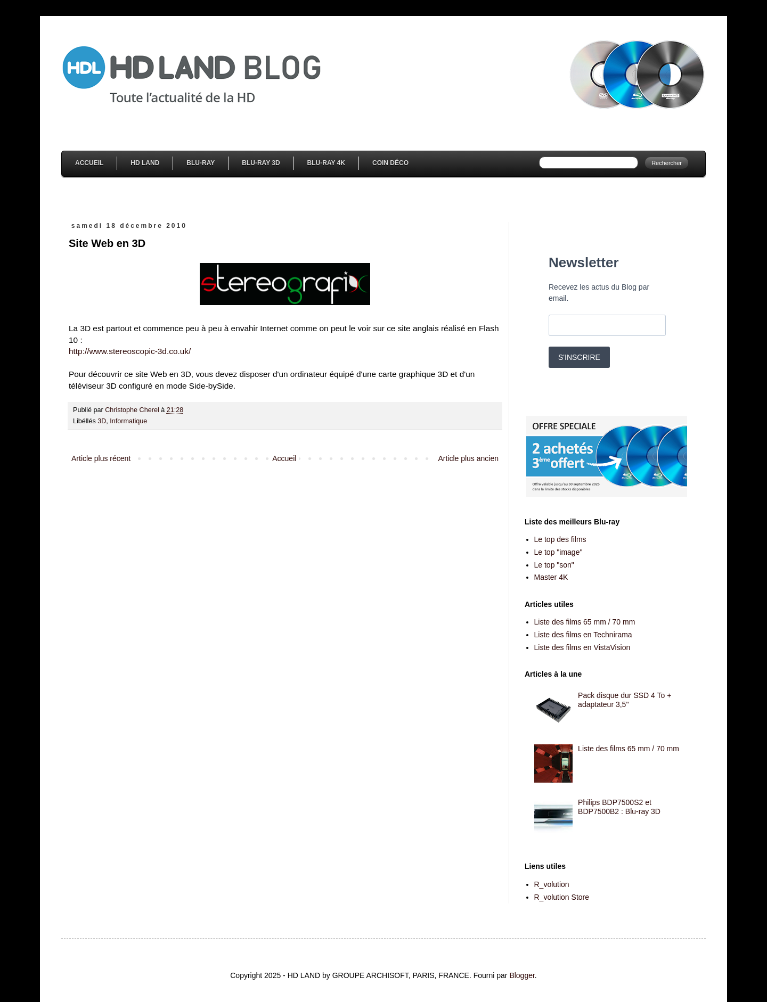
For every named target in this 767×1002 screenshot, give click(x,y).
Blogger (521, 975)
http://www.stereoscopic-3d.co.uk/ (130, 351)
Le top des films (560, 539)
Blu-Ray (200, 163)
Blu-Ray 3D (261, 163)
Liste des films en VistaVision (582, 647)
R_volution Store (562, 897)
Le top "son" (554, 565)
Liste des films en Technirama (583, 634)
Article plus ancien (468, 458)
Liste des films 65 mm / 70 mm (584, 622)
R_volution (551, 884)
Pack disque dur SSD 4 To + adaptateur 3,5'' (624, 700)
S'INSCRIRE (579, 357)
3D (101, 421)
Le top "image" (558, 552)
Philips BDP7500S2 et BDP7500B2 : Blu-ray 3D (619, 807)
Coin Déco (390, 163)
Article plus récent (100, 458)
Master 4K (551, 577)
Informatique (128, 421)
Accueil (89, 163)
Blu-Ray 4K (326, 163)
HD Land (144, 163)
